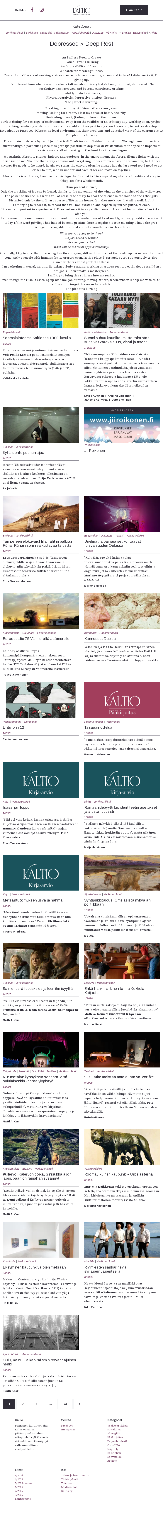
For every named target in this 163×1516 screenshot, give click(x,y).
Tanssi (119, 535)
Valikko (20, 10)
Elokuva (8, 446)
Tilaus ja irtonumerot (75, 1475)
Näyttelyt (111, 32)
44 (65, 1404)
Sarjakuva (32, 32)
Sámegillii (46, 32)
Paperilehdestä (80, 32)
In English (125, 32)
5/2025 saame (23, 1483)
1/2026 (7, 458)
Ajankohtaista (11, 632)
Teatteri (51, 1071)
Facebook (67, 1425)
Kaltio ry (66, 1491)
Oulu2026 (98, 32)
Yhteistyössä (92, 444)
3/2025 (19, 1495)
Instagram (68, 1429)
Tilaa (133, 10)
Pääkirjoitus (61, 32)
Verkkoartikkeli (14, 32)
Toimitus (67, 1483)
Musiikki (24, 1071)
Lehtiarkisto (23, 1499)
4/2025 (19, 1491)
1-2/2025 (90, 347)
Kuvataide (9, 1261)
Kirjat (6, 801)
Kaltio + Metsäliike (95, 332)
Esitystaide (140, 32)
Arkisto (153, 32)
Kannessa (90, 632)
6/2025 (88, 1082)
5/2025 (7, 343)
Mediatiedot (69, 1487)
